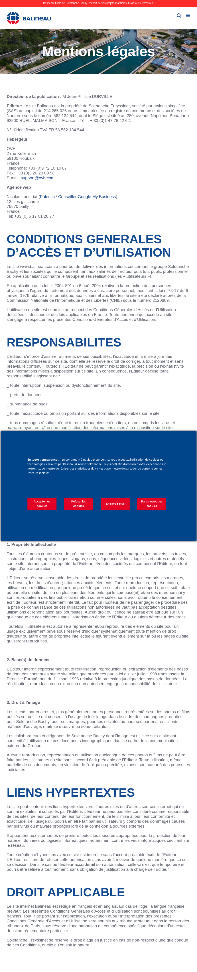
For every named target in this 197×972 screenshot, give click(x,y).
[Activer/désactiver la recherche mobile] (179, 15)
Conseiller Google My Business (87, 196)
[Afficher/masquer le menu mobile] (188, 15)
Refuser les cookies (78, 504)
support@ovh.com (38, 178)
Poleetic (47, 196)
